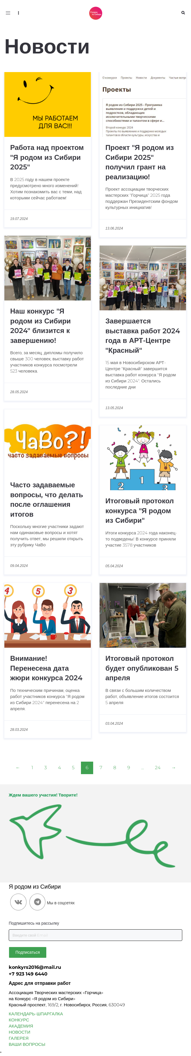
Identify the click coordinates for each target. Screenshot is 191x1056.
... (142, 767)
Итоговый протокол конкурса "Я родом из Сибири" (139, 511)
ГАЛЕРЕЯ (19, 1038)
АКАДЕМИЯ (21, 1026)
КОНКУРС (19, 1020)
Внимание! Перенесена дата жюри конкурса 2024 (46, 668)
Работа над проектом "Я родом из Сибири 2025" (47, 157)
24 (157, 767)
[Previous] (18, 768)
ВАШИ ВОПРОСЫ (27, 1044)
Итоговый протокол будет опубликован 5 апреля (141, 668)
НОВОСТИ (19, 1032)
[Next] (174, 768)
